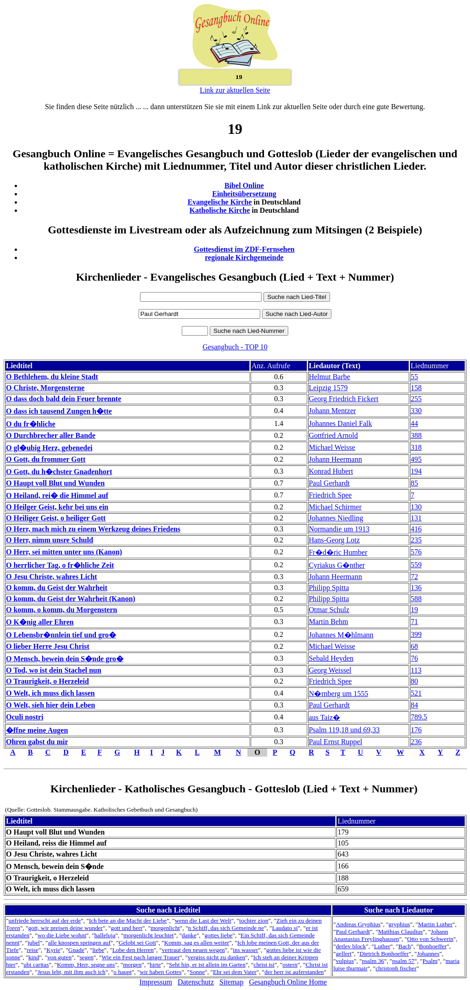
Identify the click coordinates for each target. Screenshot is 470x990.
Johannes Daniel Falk (340, 423)
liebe (98, 949)
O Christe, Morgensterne (45, 388)
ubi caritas (36, 964)
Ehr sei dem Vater (235, 971)
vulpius (345, 960)
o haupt (122, 971)
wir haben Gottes (160, 971)
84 (414, 705)
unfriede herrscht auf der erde (44, 920)
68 (414, 646)
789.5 (419, 717)
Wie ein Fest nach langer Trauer (140, 957)
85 (414, 483)
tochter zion (253, 920)
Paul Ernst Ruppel (335, 742)
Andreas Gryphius (358, 924)
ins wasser (245, 949)
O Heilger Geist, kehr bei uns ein (57, 507)
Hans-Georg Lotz (334, 540)
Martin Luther (435, 924)
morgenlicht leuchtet (148, 935)
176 (416, 730)
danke (189, 935)
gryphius (399, 924)
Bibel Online (244, 185)
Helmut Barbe (329, 377)
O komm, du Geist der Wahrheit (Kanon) (70, 599)
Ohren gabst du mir (37, 742)
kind (33, 957)
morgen (132, 964)
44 (414, 423)
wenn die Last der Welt (203, 920)
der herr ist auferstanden (294, 971)
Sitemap (231, 982)
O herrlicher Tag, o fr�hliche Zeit (60, 565)
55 (414, 377)
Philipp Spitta (329, 588)
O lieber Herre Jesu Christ (48, 646)
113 (416, 670)
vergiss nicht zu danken (216, 957)
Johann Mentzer (332, 411)
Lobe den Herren (133, 949)
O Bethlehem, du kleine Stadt (52, 377)
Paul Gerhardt (329, 483)
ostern (290, 964)
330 (416, 411)
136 (416, 588)
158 (416, 388)
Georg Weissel (330, 670)
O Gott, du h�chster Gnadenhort (59, 472)
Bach (404, 946)
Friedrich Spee (330, 495)
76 (414, 658)
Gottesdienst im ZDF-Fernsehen (244, 249)
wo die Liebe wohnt (62, 935)
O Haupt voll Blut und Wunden (55, 483)
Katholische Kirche (220, 210)
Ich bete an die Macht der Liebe (128, 920)
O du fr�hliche (31, 424)
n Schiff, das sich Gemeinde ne (226, 927)
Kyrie (53, 949)
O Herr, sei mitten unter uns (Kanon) (64, 552)
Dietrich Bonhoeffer (383, 953)
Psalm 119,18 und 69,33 (344, 730)
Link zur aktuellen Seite (235, 90)
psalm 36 (373, 960)
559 (416, 565)
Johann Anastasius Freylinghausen (390, 935)
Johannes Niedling (336, 518)
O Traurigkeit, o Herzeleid (47, 681)
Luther (382, 946)
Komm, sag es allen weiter (196, 942)
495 (416, 459)
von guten (59, 957)
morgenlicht (165, 927)
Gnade (76, 949)
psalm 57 (403, 960)
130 (416, 507)
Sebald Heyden (331, 658)
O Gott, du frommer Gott (45, 459)
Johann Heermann (335, 459)
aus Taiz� (324, 717)
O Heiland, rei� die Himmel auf (57, 495)
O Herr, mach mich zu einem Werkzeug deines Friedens (93, 529)
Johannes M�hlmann (341, 635)
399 (416, 634)
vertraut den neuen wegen (193, 949)
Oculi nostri (24, 717)
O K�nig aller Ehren (39, 622)
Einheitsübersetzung (244, 194)
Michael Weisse (332, 447)
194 (416, 471)
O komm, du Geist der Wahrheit (56, 588)
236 (416, 742)
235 (416, 540)
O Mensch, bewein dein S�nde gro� (64, 659)
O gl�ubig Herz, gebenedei (49, 448)
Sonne (197, 971)
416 (416, 529)
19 (414, 610)
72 (414, 577)
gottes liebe (218, 935)
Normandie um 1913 (339, 529)
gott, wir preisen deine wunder (65, 927)
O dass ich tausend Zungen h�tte (59, 411)
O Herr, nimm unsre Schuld (49, 540)
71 (414, 621)
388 (416, 435)
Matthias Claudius (400, 931)
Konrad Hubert (331, 471)
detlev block (351, 946)
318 (416, 447)
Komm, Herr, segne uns (86, 964)
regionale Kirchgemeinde (244, 257)
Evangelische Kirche (220, 202)
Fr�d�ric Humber (338, 552)
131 (416, 518)
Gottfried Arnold (333, 435)
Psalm (430, 960)
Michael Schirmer (335, 507)
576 (416, 552)
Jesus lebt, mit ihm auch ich (72, 971)
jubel (34, 942)
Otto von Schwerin (430, 938)
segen (86, 957)
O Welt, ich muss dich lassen (50, 693)
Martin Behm (328, 621)
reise (32, 949)
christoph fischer (395, 968)
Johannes (428, 953)
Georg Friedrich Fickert (344, 399)
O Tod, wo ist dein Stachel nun (53, 670)
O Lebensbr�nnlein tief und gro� (61, 635)
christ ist (263, 964)
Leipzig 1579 (328, 388)
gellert (344, 953)
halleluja (104, 935)
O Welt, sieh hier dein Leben (50, 705)
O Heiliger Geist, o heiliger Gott (56, 518)
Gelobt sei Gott (137, 942)
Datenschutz (196, 982)
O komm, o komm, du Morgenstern (61, 610)
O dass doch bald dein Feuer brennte (63, 399)
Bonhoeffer (433, 946)
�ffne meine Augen (37, 730)
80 (414, 681)
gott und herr (126, 927)
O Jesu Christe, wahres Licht (51, 577)
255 (416, 399)
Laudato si (285, 927)
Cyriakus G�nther (337, 565)
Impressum (156, 982)
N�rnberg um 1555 (338, 693)
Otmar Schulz (329, 610)
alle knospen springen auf (79, 942)
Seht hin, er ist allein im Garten (207, 964)
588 (416, 599)
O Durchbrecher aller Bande (50, 435)
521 (416, 693)
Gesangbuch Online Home (288, 982)
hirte (155, 964)
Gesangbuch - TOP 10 (234, 347)
